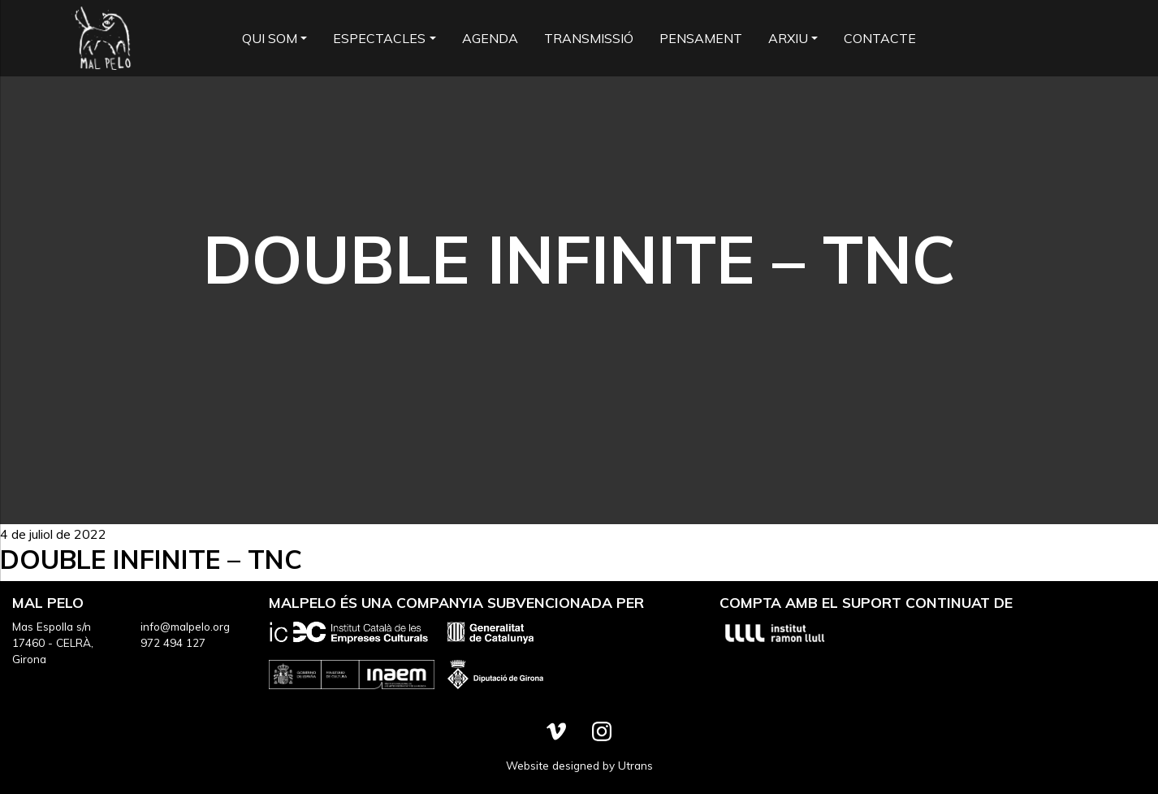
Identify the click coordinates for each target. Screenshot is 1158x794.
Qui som (269, 38)
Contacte (880, 38)
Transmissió (588, 38)
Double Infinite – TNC (151, 559)
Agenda (490, 38)
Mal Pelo (102, 38)
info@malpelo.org (185, 626)
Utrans (635, 765)
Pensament (700, 38)
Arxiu (788, 38)
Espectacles (379, 38)
